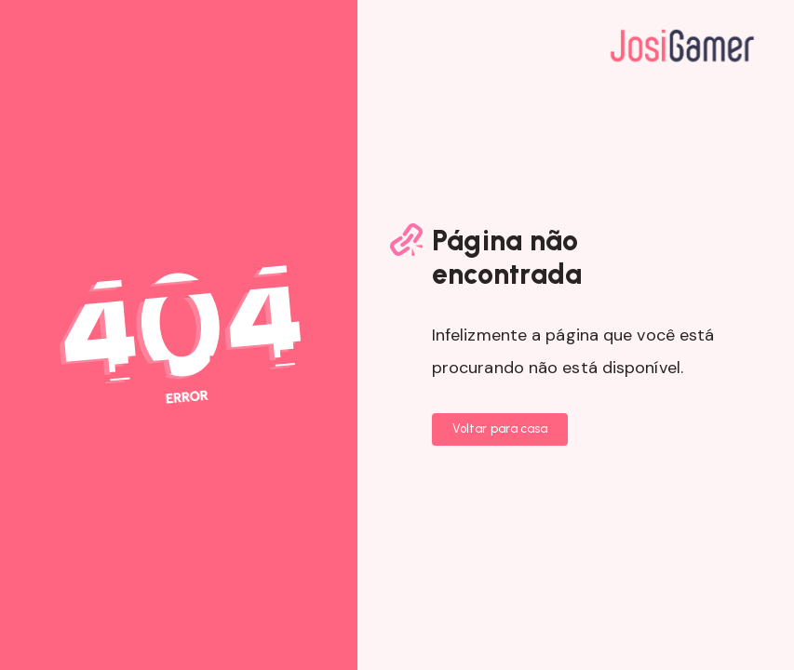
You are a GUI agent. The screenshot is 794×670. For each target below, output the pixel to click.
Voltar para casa (500, 429)
